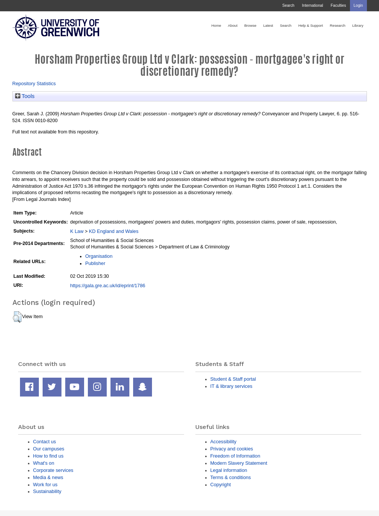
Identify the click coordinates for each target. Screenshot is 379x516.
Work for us (45, 484)
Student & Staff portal (233, 379)
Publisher (95, 263)
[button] (17, 317)
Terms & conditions (230, 477)
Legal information (228, 470)
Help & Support (310, 25)
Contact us (44, 441)
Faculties (338, 5)
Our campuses (48, 449)
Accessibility (223, 441)
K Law (76, 231)
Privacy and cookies (231, 449)
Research (337, 25)
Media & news (48, 477)
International (312, 5)
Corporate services (53, 470)
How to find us (48, 456)
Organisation (98, 256)
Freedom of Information (235, 456)
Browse (250, 25)
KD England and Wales (113, 231)
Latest (268, 25)
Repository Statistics (34, 83)
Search (288, 5)
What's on (43, 463)
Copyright (220, 484)
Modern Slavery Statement (238, 463)
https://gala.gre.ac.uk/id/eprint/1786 (107, 285)
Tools (25, 96)
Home (216, 25)
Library (358, 25)
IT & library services (231, 386)
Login (358, 5)
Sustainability (47, 491)
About (232, 25)
